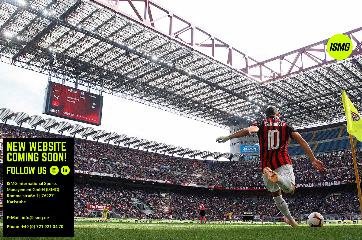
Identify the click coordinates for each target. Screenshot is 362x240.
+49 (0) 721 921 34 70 (42, 226)
